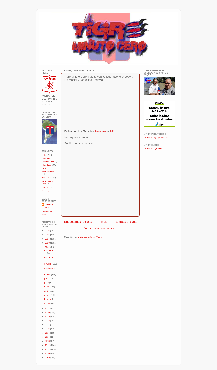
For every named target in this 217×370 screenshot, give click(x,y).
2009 (47, 357)
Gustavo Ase (49, 206)
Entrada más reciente (78, 221)
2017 (47, 324)
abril (46, 291)
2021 (47, 308)
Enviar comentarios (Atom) (90, 237)
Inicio (104, 221)
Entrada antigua (126, 221)
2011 (47, 349)
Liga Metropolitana (48, 170)
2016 (47, 329)
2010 (47, 353)
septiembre (49, 268)
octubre (48, 264)
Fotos (44, 155)
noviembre (49, 257)
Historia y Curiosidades (48, 160)
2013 (47, 341)
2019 (47, 316)
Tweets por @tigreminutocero (157, 137)
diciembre (48, 250)
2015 (47, 333)
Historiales (47, 165)
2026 (47, 231)
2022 (47, 247)
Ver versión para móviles (100, 228)
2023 (47, 243)
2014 (47, 337)
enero (47, 303)
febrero (48, 299)
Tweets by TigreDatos (154, 148)
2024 (47, 239)
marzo (47, 295)
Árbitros (45, 191)
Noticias (45, 177)
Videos (45, 187)
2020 (47, 312)
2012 (47, 345)
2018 (47, 320)
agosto (47, 274)
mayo (47, 287)
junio (46, 283)
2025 (47, 235)
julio (46, 278)
